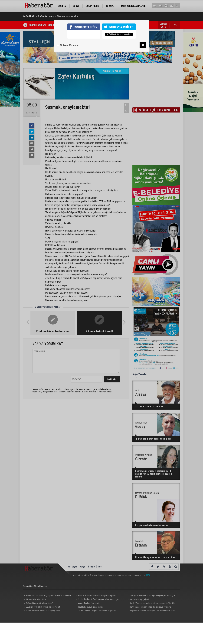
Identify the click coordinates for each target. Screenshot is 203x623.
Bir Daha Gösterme (68, 45)
